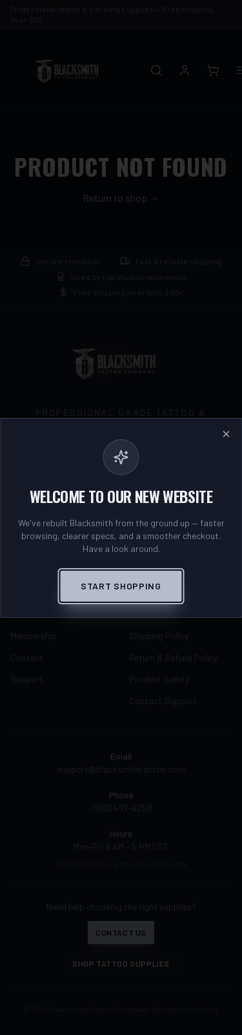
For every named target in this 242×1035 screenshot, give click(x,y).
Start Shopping (121, 585)
